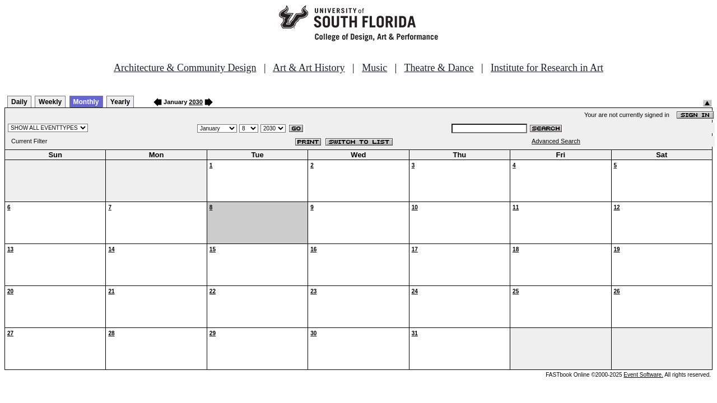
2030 (195, 102)
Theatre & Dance (438, 67)
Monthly (86, 102)
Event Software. (643, 375)
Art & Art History (309, 67)
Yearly (120, 102)
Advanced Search (556, 141)
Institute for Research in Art (547, 67)
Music (374, 67)
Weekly (50, 102)
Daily (19, 102)
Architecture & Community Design (185, 67)
